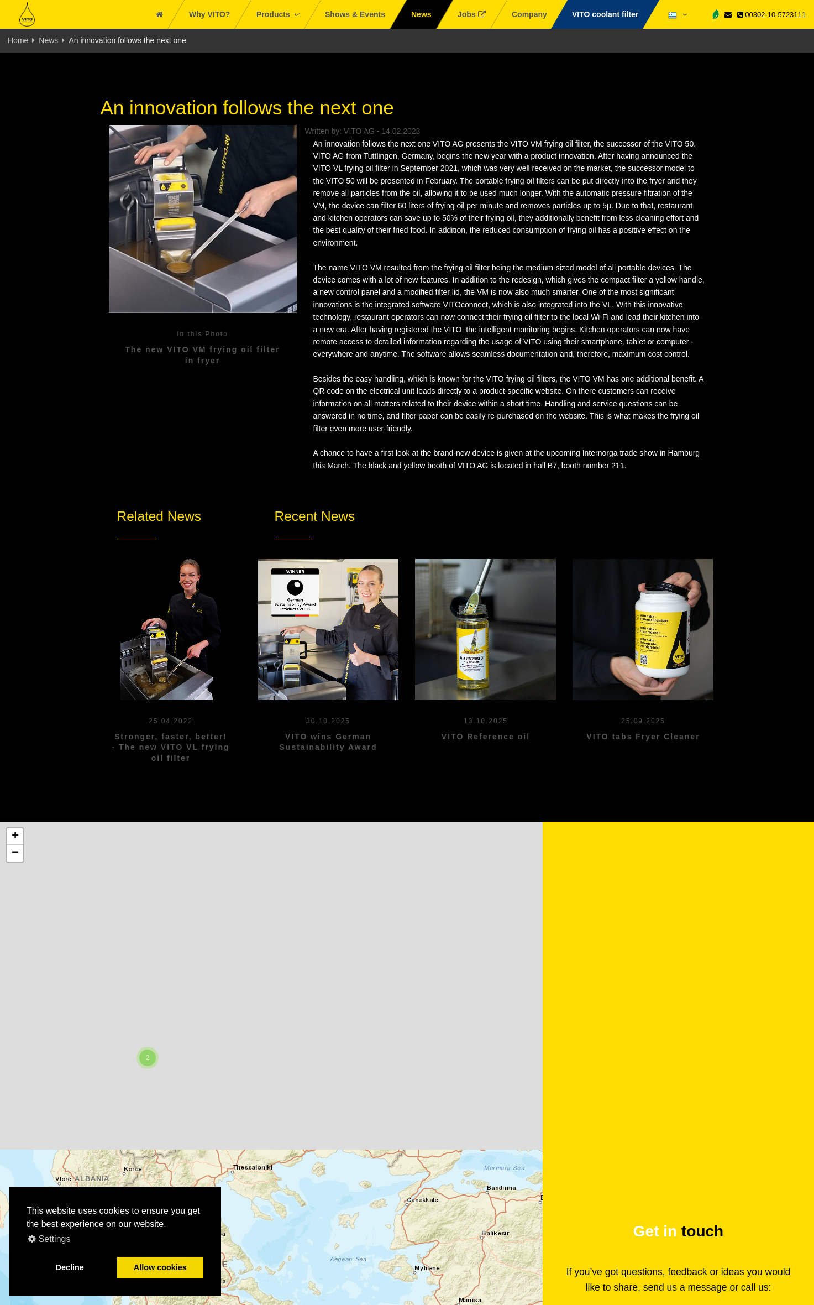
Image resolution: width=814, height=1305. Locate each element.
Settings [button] (49, 1239)
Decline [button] (70, 1267)
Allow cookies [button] (160, 1267)
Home (18, 40)
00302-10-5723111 (771, 15)
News (48, 40)
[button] (147, 1058)
